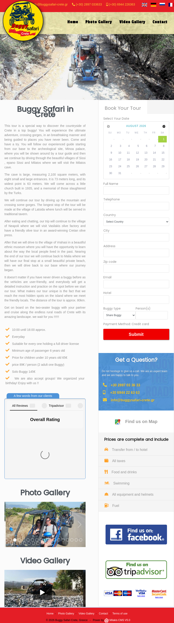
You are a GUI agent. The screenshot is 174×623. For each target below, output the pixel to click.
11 (128, 152)
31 (119, 173)
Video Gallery (86, 613)
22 (162, 159)
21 (154, 159)
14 (154, 152)
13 (145, 152)
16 (110, 159)
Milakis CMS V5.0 (117, 620)
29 (162, 166)
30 (110, 173)
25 (128, 166)
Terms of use (119, 613)
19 (137, 159)
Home (50, 613)
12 (137, 152)
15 (162, 152)
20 (145, 159)
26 (137, 166)
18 (128, 159)
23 (110, 166)
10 (119, 152)
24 (119, 166)
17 (119, 159)
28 (154, 166)
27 (145, 166)
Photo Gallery (66, 613)
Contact (103, 613)
